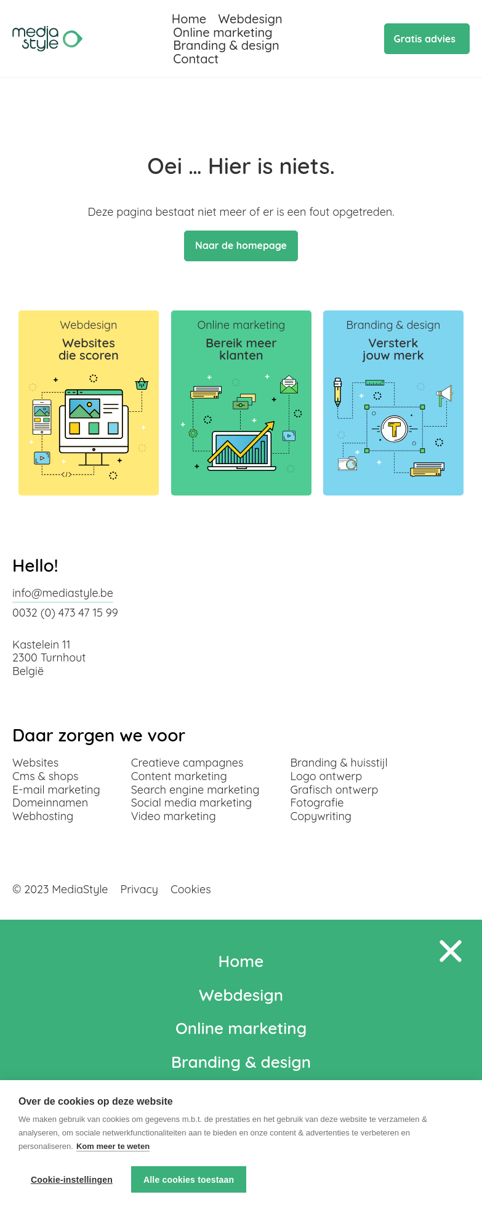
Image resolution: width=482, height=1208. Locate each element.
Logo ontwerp (326, 776)
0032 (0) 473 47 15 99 (65, 613)
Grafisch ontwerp (334, 790)
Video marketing (173, 816)
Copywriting (320, 816)
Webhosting (42, 816)
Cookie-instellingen (72, 1180)
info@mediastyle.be (62, 593)
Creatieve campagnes (187, 763)
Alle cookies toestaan (188, 1180)
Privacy (139, 889)
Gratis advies (425, 39)
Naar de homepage (241, 246)
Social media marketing (191, 802)
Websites (35, 763)
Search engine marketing (195, 790)
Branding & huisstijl (338, 763)
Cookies (191, 889)
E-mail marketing (56, 790)
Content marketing (179, 776)
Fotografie (316, 802)
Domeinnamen (50, 802)
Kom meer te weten (113, 1146)
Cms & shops (45, 776)
